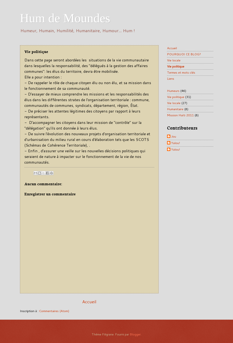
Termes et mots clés (181, 72)
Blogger (135, 334)
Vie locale (173, 60)
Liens (170, 78)
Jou (173, 137)
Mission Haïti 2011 (180, 115)
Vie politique (175, 66)
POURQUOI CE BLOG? (184, 54)
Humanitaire (175, 109)
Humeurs (173, 91)
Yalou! (175, 143)
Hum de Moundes (65, 18)
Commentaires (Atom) (54, 311)
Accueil (89, 301)
